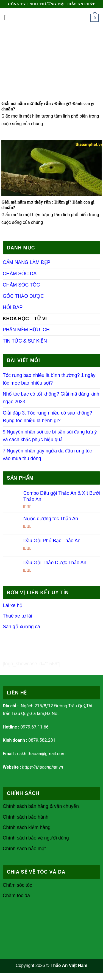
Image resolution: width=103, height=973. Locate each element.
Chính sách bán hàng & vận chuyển (41, 806)
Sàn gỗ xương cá (21, 626)
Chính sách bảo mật (24, 848)
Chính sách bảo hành (25, 817)
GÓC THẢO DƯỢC (23, 296)
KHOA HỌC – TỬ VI (25, 318)
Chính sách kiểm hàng (27, 827)
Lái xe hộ (13, 605)
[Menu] (8, 18)
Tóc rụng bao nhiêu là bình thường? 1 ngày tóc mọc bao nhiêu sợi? (49, 379)
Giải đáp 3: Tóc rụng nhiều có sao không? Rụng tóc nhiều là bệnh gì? (47, 416)
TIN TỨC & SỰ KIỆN (25, 341)
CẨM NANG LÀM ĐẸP (26, 262)
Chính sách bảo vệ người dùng (36, 838)
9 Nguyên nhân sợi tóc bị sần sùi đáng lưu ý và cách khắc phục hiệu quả (50, 435)
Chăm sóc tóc (17, 885)
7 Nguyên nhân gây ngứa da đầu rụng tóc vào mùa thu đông (47, 454)
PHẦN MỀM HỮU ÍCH (26, 329)
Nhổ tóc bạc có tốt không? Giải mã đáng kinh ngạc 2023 (51, 397)
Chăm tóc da (16, 895)
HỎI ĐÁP (13, 307)
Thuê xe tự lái (18, 616)
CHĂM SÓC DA (20, 273)
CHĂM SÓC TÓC (21, 285)
